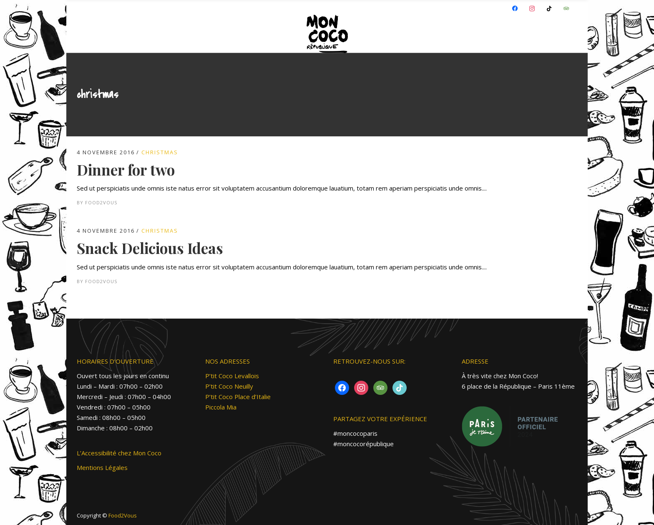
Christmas (159, 152)
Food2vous (101, 202)
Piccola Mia (220, 407)
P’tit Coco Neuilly (229, 386)
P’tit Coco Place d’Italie (238, 396)
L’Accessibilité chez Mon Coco (119, 453)
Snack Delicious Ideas (150, 248)
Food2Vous (122, 515)
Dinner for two (126, 169)
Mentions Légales (102, 467)
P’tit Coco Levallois (232, 376)
